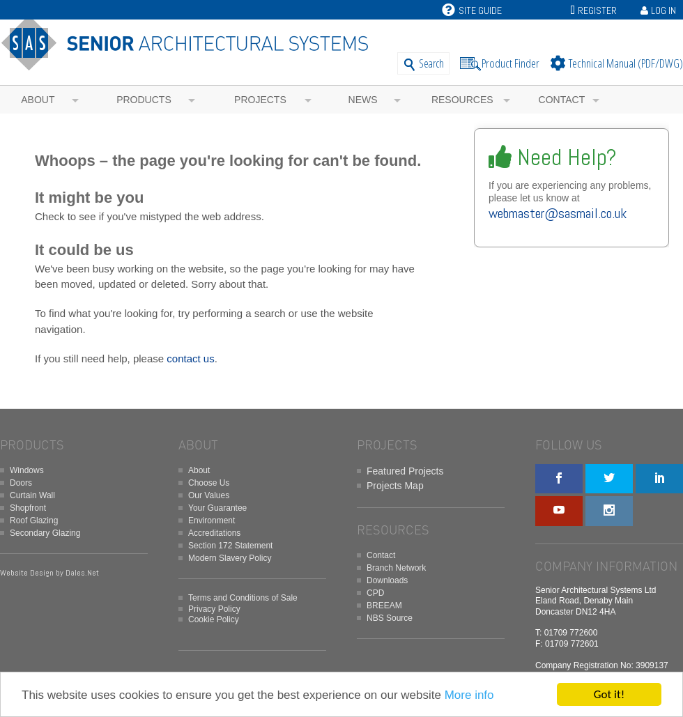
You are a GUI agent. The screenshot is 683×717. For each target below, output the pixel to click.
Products (143, 99)
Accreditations (214, 533)
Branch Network (396, 568)
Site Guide (472, 10)
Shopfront (28, 508)
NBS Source (390, 618)
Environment (211, 520)
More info (469, 695)
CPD (375, 593)
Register (597, 10)
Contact (562, 99)
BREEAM (384, 605)
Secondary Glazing (45, 533)
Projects (260, 99)
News (363, 99)
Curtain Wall (32, 495)
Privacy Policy (214, 609)
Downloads (387, 580)
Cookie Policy (213, 619)
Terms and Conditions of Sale (243, 598)
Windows (27, 470)
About (37, 99)
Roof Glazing (34, 520)
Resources (462, 99)
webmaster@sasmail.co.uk (558, 213)
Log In (663, 10)
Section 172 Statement (230, 545)
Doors (21, 483)
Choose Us (208, 483)
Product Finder (510, 63)
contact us (190, 358)
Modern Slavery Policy (229, 558)
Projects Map (395, 485)
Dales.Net (82, 572)
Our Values (208, 495)
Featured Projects (405, 471)
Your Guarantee (217, 508)
